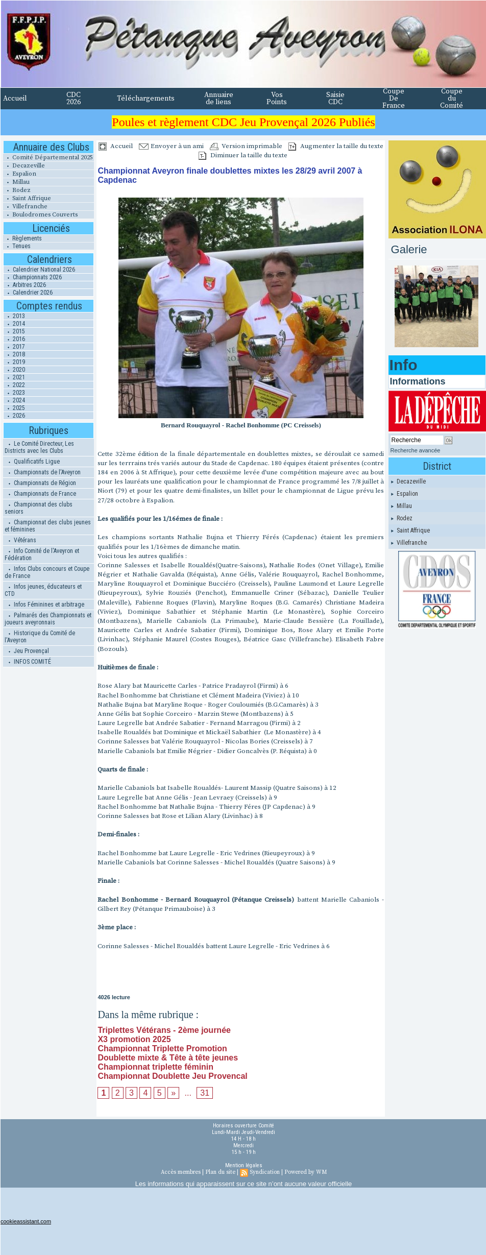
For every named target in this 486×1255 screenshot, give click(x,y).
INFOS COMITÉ (28, 661)
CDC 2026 (73, 98)
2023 (14, 392)
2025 (14, 408)
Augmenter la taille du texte (335, 146)
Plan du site (220, 1172)
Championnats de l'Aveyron (43, 472)
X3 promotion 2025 (134, 1039)
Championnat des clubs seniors (38, 508)
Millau (16, 182)
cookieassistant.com (26, 1221)
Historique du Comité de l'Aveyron (40, 637)
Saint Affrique (27, 198)
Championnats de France (40, 493)
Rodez (17, 190)
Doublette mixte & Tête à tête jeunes (168, 1057)
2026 (14, 415)
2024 (14, 400)
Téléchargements (146, 98)
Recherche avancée (416, 450)
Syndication (265, 1172)
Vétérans (20, 540)
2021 (14, 377)
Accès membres (181, 1172)
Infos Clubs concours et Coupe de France (47, 572)
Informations (418, 381)
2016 (14, 339)
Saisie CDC (335, 98)
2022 (14, 385)
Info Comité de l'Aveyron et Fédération (42, 554)
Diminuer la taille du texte (243, 155)
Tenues (17, 246)
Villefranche (25, 206)
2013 (14, 316)
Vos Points (276, 98)
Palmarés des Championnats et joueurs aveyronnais (48, 619)
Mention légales (243, 1165)
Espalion (19, 174)
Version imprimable (246, 146)
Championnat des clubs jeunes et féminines (48, 526)
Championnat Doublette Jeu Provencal (172, 1076)
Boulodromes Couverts (40, 215)
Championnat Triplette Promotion (162, 1048)
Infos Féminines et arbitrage (44, 604)
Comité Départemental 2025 (48, 157)
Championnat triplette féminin (155, 1067)
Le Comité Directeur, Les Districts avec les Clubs (39, 447)
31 (204, 1093)
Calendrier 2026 (28, 292)
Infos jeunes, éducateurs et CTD (43, 590)
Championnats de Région (40, 483)
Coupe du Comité (451, 98)
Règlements (22, 238)
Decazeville (24, 166)
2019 (14, 362)
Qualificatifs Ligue (32, 461)
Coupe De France (393, 98)
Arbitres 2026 (25, 284)
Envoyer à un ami (171, 146)
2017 (14, 346)
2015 (14, 331)
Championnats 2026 (33, 277)
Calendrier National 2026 (39, 269)
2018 (14, 354)
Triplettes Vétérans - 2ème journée (164, 1030)
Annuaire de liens (218, 98)
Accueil (15, 98)
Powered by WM (305, 1172)
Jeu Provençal (27, 651)
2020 (14, 369)
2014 (14, 323)
